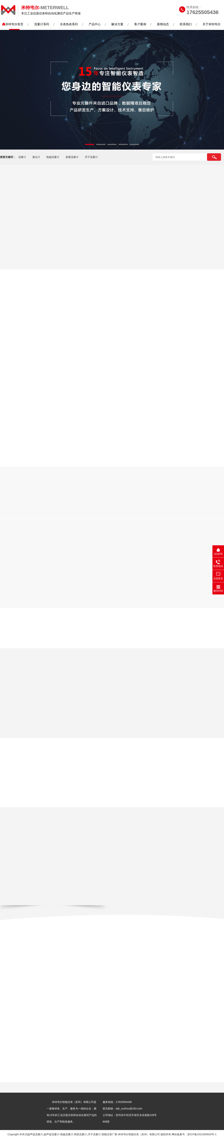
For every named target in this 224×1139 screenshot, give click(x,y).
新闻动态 (163, 24)
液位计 (36, 157)
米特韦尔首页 (14, 24)
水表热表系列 (69, 24)
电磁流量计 (52, 157)
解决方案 (117, 24)
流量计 (22, 157)
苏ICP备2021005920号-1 (202, 1134)
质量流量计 (72, 157)
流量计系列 (41, 24)
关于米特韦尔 (211, 24)
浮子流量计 (91, 157)
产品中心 (95, 24)
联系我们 (186, 24)
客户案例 (140, 24)
